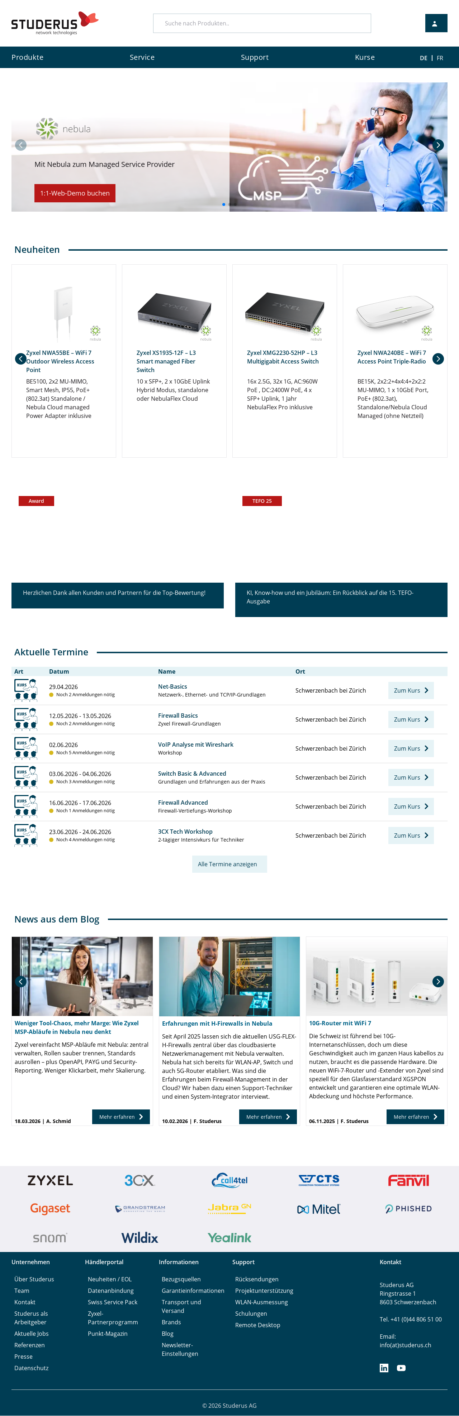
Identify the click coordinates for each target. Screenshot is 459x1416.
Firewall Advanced (183, 803)
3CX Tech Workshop (185, 832)
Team (21, 1291)
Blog (168, 1334)
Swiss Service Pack (112, 1302)
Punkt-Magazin (108, 1334)
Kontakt (25, 1302)
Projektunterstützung (264, 1291)
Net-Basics (172, 687)
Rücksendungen (257, 1279)
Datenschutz (31, 1368)
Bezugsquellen (181, 1279)
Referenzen (29, 1345)
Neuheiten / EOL (110, 1279)
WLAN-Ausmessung (261, 1302)
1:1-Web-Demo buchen (75, 193)
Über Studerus (34, 1279)
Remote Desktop (257, 1325)
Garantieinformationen (193, 1291)
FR (440, 58)
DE (423, 58)
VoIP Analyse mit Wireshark (195, 745)
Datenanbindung (111, 1291)
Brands (171, 1322)
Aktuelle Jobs (31, 1334)
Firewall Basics (178, 716)
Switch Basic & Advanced (192, 774)
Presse (23, 1357)
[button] (438, 145)
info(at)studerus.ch (405, 1345)
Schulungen (251, 1314)
